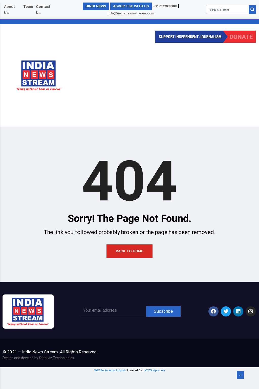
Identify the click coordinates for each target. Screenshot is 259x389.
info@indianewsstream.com (130, 13)
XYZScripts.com (154, 385)
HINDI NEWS (95, 6)
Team (28, 7)
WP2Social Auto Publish (110, 385)
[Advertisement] (169, 83)
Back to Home (129, 263)
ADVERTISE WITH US (131, 6)
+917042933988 (165, 6)
